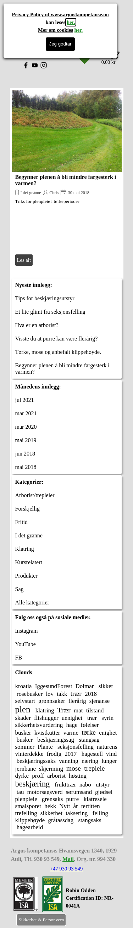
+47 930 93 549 (66, 869)
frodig (54, 754)
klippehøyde (30, 820)
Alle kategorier (32, 602)
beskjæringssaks (35, 761)
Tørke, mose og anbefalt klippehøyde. (58, 352)
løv (50, 694)
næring (90, 761)
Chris (54, 192)
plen (23, 709)
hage (71, 725)
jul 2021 (24, 400)
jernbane (25, 768)
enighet (108, 732)
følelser (90, 725)
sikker (105, 686)
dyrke (22, 775)
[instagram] (43, 65)
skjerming (51, 768)
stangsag (88, 739)
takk (62, 694)
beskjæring (32, 783)
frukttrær (64, 784)
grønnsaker (51, 701)
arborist (56, 775)
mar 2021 (26, 413)
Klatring (24, 549)
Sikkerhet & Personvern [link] (41, 919)
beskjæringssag (55, 739)
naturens (107, 746)
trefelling (26, 813)
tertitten (90, 806)
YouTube (25, 644)
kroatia (23, 686)
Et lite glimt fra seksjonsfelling (50, 312)
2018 (91, 694)
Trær (64, 710)
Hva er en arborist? (37, 325)
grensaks (51, 799)
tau (19, 792)
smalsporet (28, 806)
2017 (71, 754)
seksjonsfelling (75, 746)
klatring (44, 710)
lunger (109, 761)
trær (76, 693)
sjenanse (99, 701)
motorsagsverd (45, 792)
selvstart (25, 701)
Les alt (24, 260)
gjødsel (103, 792)
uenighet (72, 718)
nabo (85, 784)
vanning (68, 761)
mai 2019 (26, 440)
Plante (45, 746)
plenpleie (26, 799)
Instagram (26, 631)
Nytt (64, 806)
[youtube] (34, 65)
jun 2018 (25, 454)
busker (23, 732)
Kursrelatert (28, 562)
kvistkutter (47, 732)
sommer (25, 746)
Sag (19, 589)
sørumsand (79, 792)
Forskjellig (27, 509)
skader (23, 718)
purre (72, 799)
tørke (89, 732)
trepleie (94, 768)
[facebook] (25, 65)
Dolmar (85, 686)
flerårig (77, 701)
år (75, 806)
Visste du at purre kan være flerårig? (56, 339)
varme (70, 732)
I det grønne (31, 192)
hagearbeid (29, 827)
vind (111, 754)
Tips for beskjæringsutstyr (44, 298)
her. (71, 22)
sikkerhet (51, 813)
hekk (50, 806)
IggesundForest (53, 686)
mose (73, 768)
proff (38, 775)
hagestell (91, 754)
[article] (67, 178)
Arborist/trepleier (35, 495)
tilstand (95, 710)
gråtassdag (61, 820)
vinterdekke (29, 754)
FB (18, 658)
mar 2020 (26, 427)
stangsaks (89, 820)
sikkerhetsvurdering (39, 725)
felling (99, 813)
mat (78, 710)
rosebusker (29, 694)
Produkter (26, 576)
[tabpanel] (94, 901)
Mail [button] (68, 859)
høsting (78, 775)
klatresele (94, 799)
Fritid (21, 522)
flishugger (46, 718)
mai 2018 (26, 467)
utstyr (102, 784)
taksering (77, 813)
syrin (106, 718)
